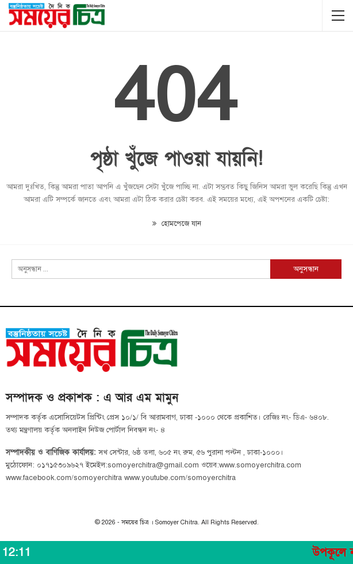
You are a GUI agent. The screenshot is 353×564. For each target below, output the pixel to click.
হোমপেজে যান (176, 223)
